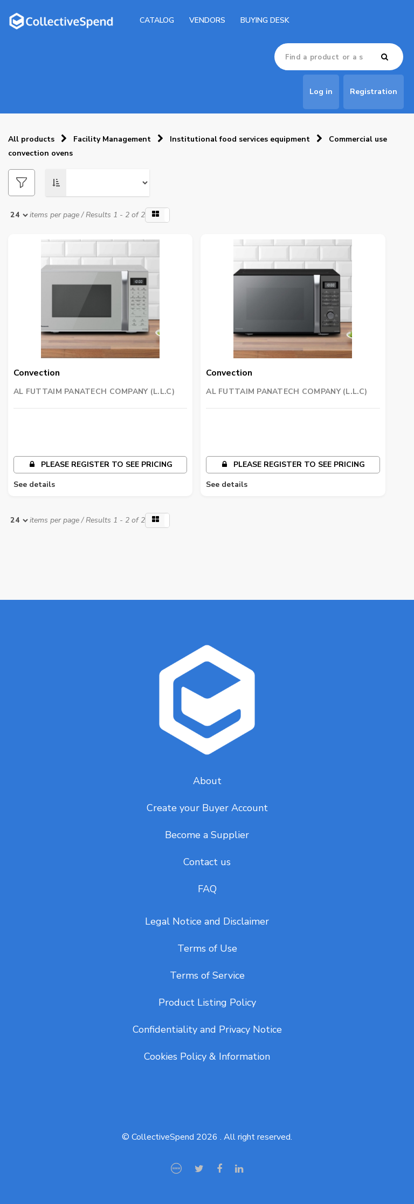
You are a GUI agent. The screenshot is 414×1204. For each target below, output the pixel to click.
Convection (36, 373)
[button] (157, 215)
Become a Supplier (207, 834)
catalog (157, 20)
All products (31, 139)
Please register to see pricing (100, 464)
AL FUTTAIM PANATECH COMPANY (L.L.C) (94, 391)
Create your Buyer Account (207, 807)
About (207, 780)
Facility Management (112, 139)
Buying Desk (264, 20)
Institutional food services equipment (240, 139)
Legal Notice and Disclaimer (207, 921)
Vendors (207, 20)
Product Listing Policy (207, 1002)
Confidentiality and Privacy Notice (207, 1029)
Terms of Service (207, 975)
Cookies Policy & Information (207, 1056)
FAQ (207, 888)
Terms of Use (207, 948)
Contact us (207, 861)
